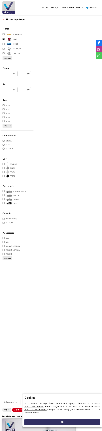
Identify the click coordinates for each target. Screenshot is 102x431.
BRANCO (10, 166)
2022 (6, 120)
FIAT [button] (32, 27)
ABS (6, 244)
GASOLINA (8, 151)
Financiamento (68, 7)
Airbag (7, 256)
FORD (10, 46)
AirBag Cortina (11, 248)
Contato (79, 7)
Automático (10, 221)
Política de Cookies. (34, 406)
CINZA (9, 170)
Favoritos (91, 8)
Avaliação (55, 7)
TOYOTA (11, 56)
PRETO (9, 178)
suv (10, 206)
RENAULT (12, 51)
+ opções (7, 61)
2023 (6, 116)
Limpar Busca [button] (44, 27)
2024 (6, 112)
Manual (8, 225)
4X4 (6, 241)
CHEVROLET (12, 37)
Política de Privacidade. (35, 409)
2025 (6, 108)
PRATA (9, 174)
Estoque (45, 7)
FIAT (10, 42)
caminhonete (12, 194)
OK (62, 422)
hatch (11, 198)
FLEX (6, 147)
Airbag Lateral (11, 252)
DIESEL (7, 143)
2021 (6, 124)
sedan (11, 202)
